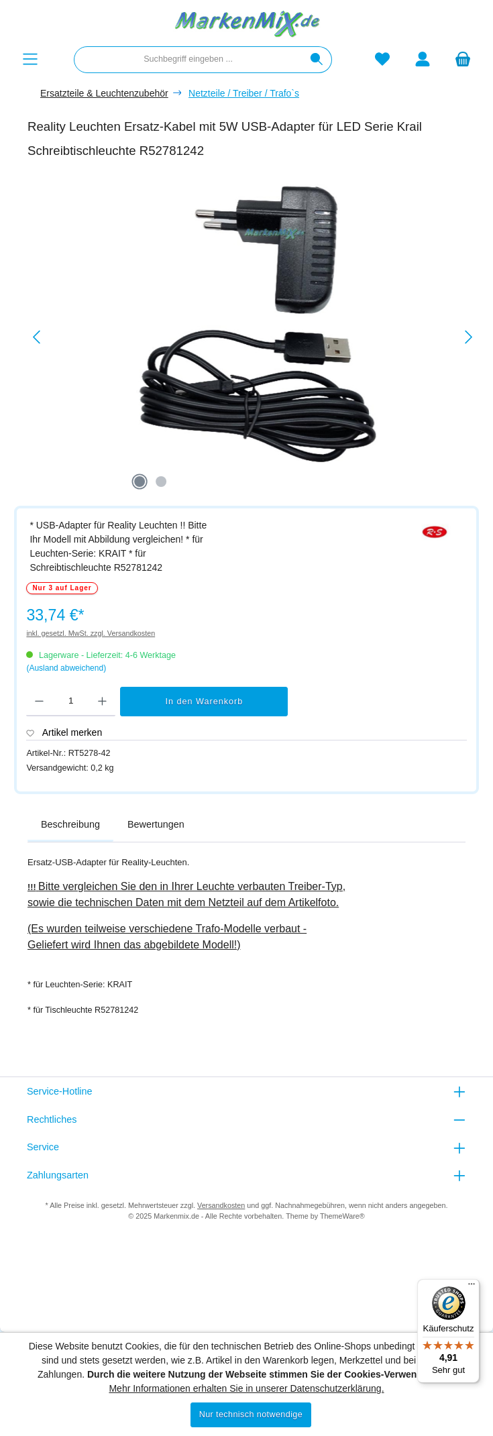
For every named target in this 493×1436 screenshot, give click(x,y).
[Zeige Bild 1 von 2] (139, 481)
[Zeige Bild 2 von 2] (161, 481)
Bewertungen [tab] (155, 824)
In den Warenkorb (204, 701)
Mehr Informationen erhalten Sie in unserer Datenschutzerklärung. (246, 1388)
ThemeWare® (342, 1216)
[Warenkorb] (463, 59)
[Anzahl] (71, 701)
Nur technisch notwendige (251, 1414)
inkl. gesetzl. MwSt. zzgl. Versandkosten (90, 633)
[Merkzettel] (382, 59)
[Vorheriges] (38, 337)
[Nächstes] (468, 337)
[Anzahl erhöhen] (102, 701)
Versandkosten (221, 1205)
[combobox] (188, 59)
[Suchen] (317, 59)
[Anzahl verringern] (39, 701)
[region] (253, 337)
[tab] (70, 825)
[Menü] (30, 59)
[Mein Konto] (422, 59)
